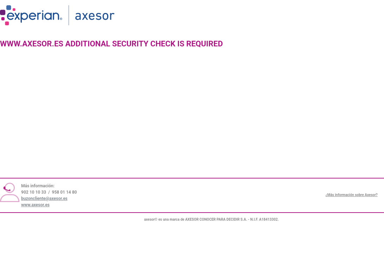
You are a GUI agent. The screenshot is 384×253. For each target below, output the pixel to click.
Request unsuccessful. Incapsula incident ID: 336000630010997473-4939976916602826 (192, 126)
